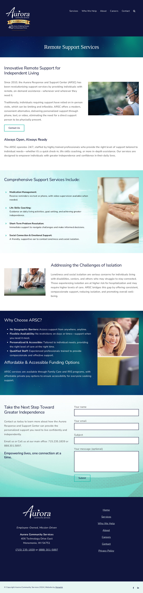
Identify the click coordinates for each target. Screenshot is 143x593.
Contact (106, 544)
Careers (106, 537)
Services (106, 516)
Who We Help (106, 523)
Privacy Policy (106, 550)
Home (106, 510)
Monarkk (59, 587)
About (106, 530)
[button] (134, 11)
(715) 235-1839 (25, 549)
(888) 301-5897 (48, 549)
